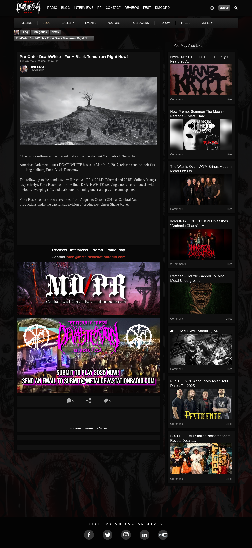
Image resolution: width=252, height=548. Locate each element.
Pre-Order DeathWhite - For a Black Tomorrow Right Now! (54, 38)
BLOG (65, 7)
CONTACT (113, 7)
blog (47, 22)
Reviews (60, 250)
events (90, 22)
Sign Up (224, 7)
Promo (97, 250)
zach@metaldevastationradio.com (96, 257)
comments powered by (88, 428)
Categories (40, 32)
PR (99, 7)
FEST (147, 7)
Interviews (79, 250)
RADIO (52, 7)
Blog (25, 32)
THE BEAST (38, 66)
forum (165, 22)
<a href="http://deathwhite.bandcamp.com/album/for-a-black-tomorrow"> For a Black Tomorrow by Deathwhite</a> (89, 222)
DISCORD (162, 7)
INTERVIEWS (83, 7)
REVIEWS (132, 7)
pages (185, 22)
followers (140, 22)
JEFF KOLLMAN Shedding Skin (195, 331)
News (55, 32)
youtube (114, 22)
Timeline (25, 22)
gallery (67, 22)
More (207, 22)
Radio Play (115, 250)
